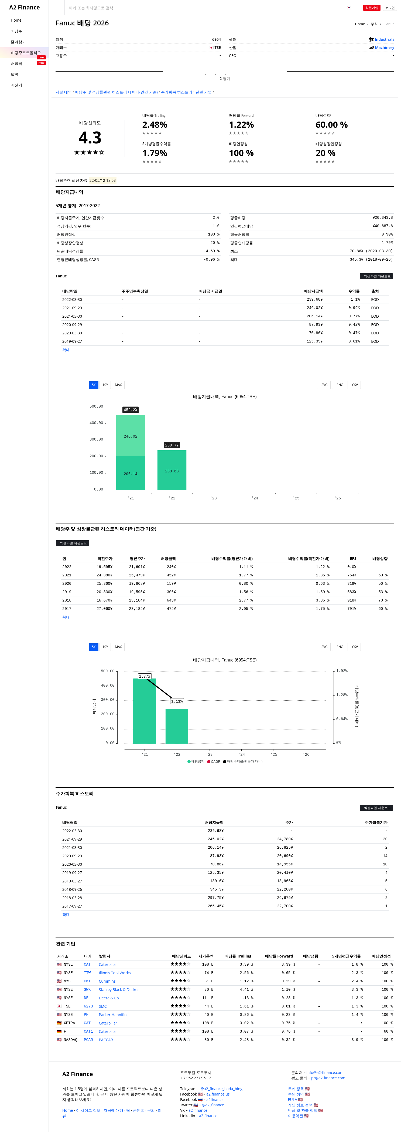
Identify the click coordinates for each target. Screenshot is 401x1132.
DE (86, 998)
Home (360, 23)
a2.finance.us (217, 1094)
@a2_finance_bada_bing (221, 1088)
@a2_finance (213, 1104)
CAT (87, 964)
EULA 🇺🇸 (295, 1099)
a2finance (215, 1099)
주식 (374, 23)
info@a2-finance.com (325, 1072)
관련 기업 (204, 92)
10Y (105, 384)
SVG (324, 384)
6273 (88, 1006)
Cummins (107, 981)
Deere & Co (109, 997)
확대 (66, 349)
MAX (118, 384)
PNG (339, 384)
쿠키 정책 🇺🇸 (299, 1088)
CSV (354, 384)
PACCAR (106, 1039)
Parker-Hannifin (113, 1014)
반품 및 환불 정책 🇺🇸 (305, 1110)
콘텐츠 (138, 1110)
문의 (151, 1110)
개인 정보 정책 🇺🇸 (303, 1104)
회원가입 (371, 7)
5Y (94, 384)
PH (86, 1015)
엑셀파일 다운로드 (376, 276)
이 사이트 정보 (88, 1110)
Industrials (384, 39)
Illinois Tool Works (115, 972)
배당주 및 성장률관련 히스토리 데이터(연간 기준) (116, 92)
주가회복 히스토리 (176, 92)
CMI (87, 981)
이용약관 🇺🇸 (298, 1115)
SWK (87, 989)
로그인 (390, 7)
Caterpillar (108, 964)
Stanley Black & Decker (119, 989)
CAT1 (88, 1023)
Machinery (384, 47)
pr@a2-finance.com (328, 1077)
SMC (103, 1006)
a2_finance (197, 1110)
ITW (87, 973)
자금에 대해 (114, 1110)
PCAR (88, 1040)
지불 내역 (64, 92)
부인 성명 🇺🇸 (299, 1094)
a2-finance (208, 1115)
